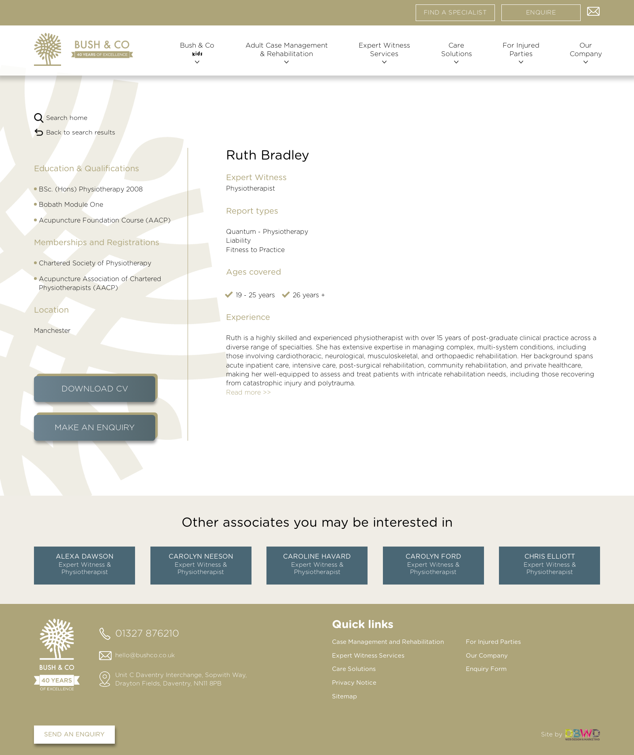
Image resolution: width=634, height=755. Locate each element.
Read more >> (248, 392)
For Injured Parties (518, 55)
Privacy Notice (354, 682)
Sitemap (344, 695)
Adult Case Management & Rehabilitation (285, 55)
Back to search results (81, 132)
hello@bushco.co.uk (145, 655)
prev (34, 562)
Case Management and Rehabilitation (388, 642)
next (600, 562)
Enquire (541, 14)
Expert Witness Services (382, 55)
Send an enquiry (74, 733)
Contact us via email (593, 12)
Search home (66, 118)
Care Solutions (454, 55)
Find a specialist (455, 14)
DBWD (582, 733)
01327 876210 (147, 634)
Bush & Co (197, 55)
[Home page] (83, 52)
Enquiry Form (486, 669)
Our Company (582, 55)
